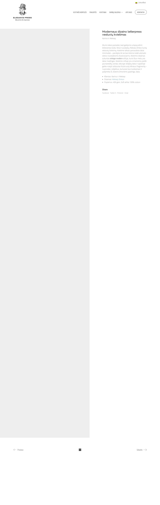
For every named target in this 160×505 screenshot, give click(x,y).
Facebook (105, 93)
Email (126, 93)
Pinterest (120, 93)
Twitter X (113, 93)
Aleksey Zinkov (118, 79)
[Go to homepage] (22, 12)
